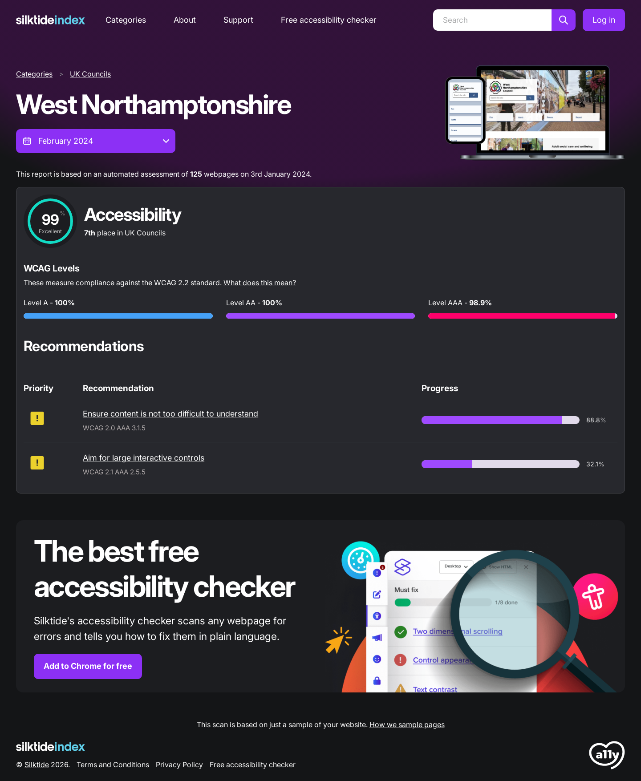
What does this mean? (259, 282)
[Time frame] (95, 141)
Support (238, 19)
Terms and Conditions (113, 764)
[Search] (492, 20)
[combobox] (95, 141)
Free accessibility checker (329, 19)
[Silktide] (50, 19)
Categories (125, 19)
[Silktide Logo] (50, 746)
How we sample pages (407, 724)
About (185, 19)
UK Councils (90, 73)
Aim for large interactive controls (143, 457)
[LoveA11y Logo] (607, 757)
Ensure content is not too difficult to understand (170, 413)
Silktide (36, 764)
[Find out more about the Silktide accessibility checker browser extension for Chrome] (320, 606)
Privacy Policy (179, 764)
